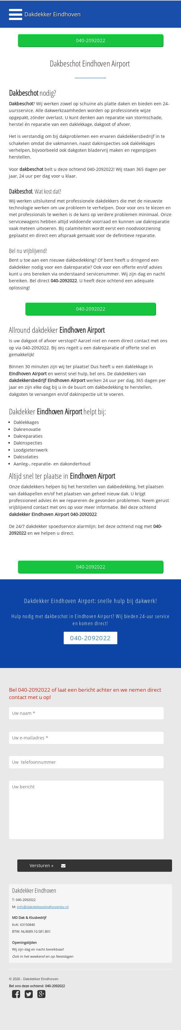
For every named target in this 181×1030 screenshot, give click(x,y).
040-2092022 (90, 40)
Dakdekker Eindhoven (52, 14)
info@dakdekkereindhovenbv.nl (43, 906)
